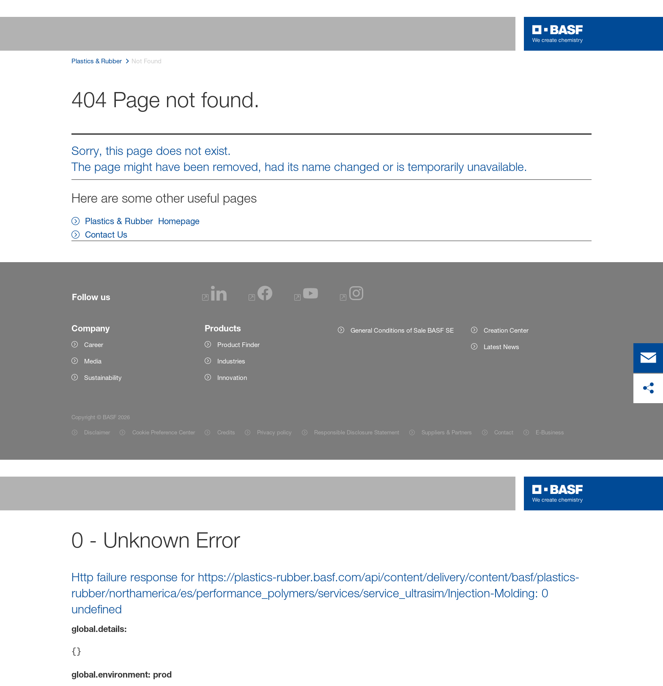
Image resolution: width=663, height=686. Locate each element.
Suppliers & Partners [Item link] (447, 432)
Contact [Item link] (503, 432)
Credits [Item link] (226, 432)
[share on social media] (648, 388)
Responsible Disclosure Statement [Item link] (356, 432)
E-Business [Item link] (550, 432)
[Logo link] (557, 33)
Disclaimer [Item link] (97, 432)
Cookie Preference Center (163, 432)
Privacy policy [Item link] (274, 432)
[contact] (648, 358)
